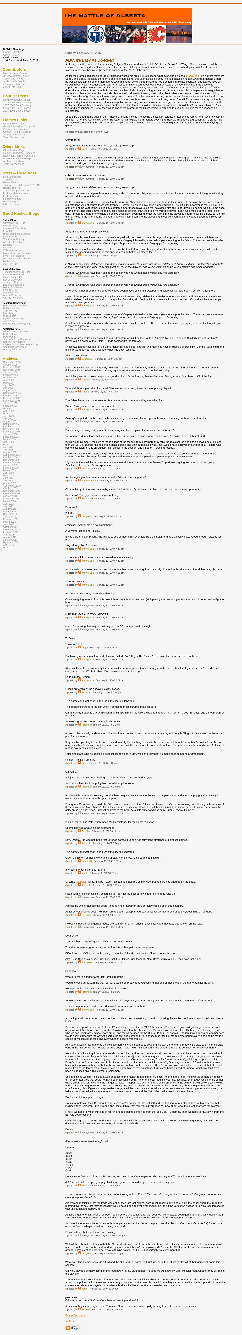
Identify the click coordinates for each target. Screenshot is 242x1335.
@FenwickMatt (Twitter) (16, 76)
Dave (84, 149)
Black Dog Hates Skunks (17, 233)
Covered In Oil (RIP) (14, 222)
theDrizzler (87, 962)
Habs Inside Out (11, 308)
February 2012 (11, 532)
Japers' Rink (9, 321)
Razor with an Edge (13, 285)
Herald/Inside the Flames (17, 258)
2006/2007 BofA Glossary (17, 108)
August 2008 (9, 452)
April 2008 (8, 442)
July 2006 (8, 388)
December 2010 (11, 514)
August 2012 (9, 537)
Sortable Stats (11, 179)
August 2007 (9, 421)
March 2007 (9, 408)
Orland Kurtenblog (12, 277)
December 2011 (11, 529)
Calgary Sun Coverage (15, 129)
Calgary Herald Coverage (17, 131)
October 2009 (10, 488)
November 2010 (11, 511)
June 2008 (8, 447)
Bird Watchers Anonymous (17, 323)
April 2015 (8, 545)
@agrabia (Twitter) (13, 84)
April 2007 (8, 411)
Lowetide (8, 231)
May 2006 (8, 382)
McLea (85, 379)
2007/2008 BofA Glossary (17, 105)
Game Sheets (10, 182)
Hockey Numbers (12, 349)
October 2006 (10, 395)
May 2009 (8, 475)
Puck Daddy (9, 336)
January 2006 (10, 372)
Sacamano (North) (13, 78)
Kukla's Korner (11, 334)
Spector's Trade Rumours (16, 339)
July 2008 (8, 449)
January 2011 (10, 516)
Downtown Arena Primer (16, 99)
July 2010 (8, 506)
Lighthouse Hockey (13, 318)
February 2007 (11, 406)
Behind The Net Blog (14, 342)
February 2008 (11, 437)
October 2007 (10, 426)
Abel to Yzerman (12, 295)
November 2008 (11, 460)
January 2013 (10, 540)
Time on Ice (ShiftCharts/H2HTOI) (22, 185)
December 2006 (11, 401)
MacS (85, 391)
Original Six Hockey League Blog (20, 344)
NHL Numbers (11, 204)
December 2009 (11, 493)
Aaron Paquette (89, 480)
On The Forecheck (13, 297)
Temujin (85, 831)
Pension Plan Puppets (14, 305)
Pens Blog (8, 313)
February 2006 (11, 375)
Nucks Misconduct (12, 279)
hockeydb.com (11, 196)
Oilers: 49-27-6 (11, 54)
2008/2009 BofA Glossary (17, 102)
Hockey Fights (11, 201)
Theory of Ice (10, 311)
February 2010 (11, 498)
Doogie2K (87, 359)
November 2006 (11, 398)
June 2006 (8, 385)
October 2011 (10, 527)
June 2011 (8, 524)
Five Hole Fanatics (13, 255)
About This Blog (12, 86)
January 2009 (10, 465)
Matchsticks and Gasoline (17, 253)
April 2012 (8, 534)
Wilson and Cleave (13, 250)
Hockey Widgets (12, 198)
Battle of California (13, 287)
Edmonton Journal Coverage (19, 155)
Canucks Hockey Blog (14, 274)
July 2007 (8, 419)
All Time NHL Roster (14, 134)
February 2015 (11, 542)
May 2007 (8, 413)
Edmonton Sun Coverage (17, 158)
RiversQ (86, 1309)
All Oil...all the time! (14, 242)
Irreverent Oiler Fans (14, 228)
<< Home (70, 1321)
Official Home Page (14, 123)
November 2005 (11, 367)
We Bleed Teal (10, 292)
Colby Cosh (9, 247)
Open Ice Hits (10, 264)
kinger (85, 647)
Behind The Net (11, 187)
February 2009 (11, 467)
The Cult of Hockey (13, 239)
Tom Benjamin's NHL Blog (16, 272)
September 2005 (12, 362)
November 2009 (11, 491)
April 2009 (8, 473)
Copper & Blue (11, 236)
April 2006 (8, 380)
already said (192, 75)
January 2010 (10, 496)
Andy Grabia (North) (14, 81)
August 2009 (9, 483)
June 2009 (8, 478)
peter (84, 1288)
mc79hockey (10, 225)
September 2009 (12, 485)
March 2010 (9, 501)
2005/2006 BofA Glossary (17, 110)
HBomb (86, 468)
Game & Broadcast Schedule (19, 126)
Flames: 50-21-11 (13, 52)
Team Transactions (13, 137)
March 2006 (9, 377)
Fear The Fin (10, 290)
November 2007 (11, 429)
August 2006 (9, 390)
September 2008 (12, 455)
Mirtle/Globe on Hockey (15, 331)
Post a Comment (75, 1315)
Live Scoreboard (12, 176)
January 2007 (10, 403)
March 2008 (9, 439)
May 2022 (8, 547)
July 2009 (8, 480)
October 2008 (10, 457)
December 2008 (11, 462)
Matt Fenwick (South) (15, 73)
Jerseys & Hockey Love (15, 282)
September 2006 (12, 393)
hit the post (9, 261)
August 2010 (9, 509)
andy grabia (88, 223)
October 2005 (10, 364)
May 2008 (8, 444)
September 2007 (12, 424)
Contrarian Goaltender (15, 347)
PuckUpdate (9, 316)
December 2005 (11, 370)
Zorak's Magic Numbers (16, 190)
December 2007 (11, 431)
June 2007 (8, 416)
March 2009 (9, 470)
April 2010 (8, 504)
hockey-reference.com (15, 193)
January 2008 (10, 434)
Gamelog (81, 881)
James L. (86, 692)
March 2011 (9, 522)
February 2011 (11, 519)
